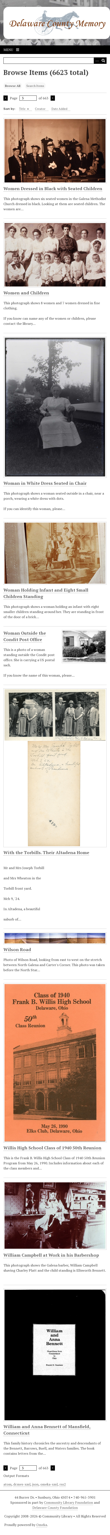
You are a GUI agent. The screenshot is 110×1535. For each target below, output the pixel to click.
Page (23, 98)
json (35, 1484)
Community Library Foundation (68, 1502)
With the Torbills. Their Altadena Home (46, 852)
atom (7, 1484)
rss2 (62, 1484)
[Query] (55, 60)
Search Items (35, 86)
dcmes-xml (21, 1484)
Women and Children (26, 293)
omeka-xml (49, 1484)
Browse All (12, 86)
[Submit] (103, 60)
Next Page (53, 98)
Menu (11, 49)
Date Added (59, 109)
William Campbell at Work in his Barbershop (51, 1255)
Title (24, 109)
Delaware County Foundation (55, 1507)
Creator (40, 109)
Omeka (41, 1524)
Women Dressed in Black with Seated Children (52, 188)
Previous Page (5, 98)
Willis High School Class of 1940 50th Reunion (52, 1148)
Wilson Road (17, 949)
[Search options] (97, 60)
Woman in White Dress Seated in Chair (45, 483)
